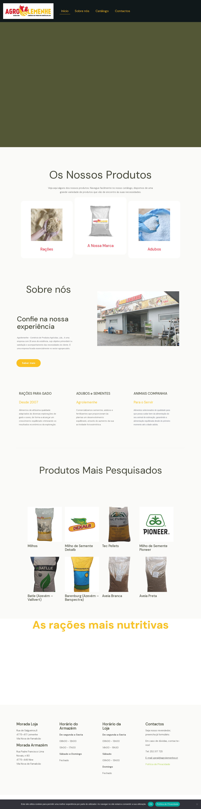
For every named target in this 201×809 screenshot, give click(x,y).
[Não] (197, 804)
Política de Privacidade (157, 764)
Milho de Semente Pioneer (103, 551)
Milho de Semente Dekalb (99, 551)
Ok (150, 804)
